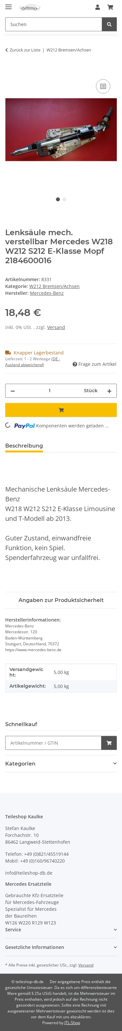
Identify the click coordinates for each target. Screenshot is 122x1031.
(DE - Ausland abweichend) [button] (32, 361)
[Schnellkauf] (53, 743)
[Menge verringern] (13, 390)
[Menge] (49, 390)
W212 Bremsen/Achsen (54, 286)
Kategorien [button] (20, 764)
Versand (56, 327)
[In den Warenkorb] (10, 70)
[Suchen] (109, 24)
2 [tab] (64, 199)
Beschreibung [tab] (24, 446)
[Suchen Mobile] (53, 24)
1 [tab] (58, 199)
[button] (97, 7)
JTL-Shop (72, 1022)
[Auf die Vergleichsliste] (103, 86)
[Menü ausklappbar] (8, 4)
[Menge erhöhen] (109, 390)
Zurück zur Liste (25, 50)
